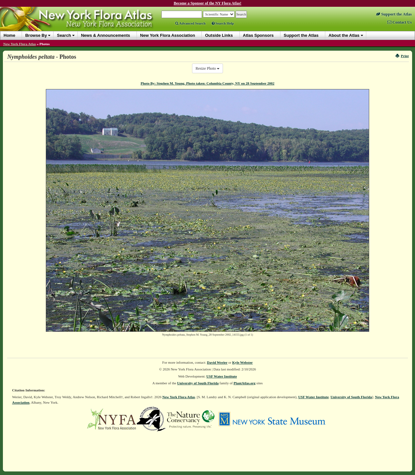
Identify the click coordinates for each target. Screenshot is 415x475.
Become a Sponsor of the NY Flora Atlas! (207, 3)
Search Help (223, 23)
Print (402, 56)
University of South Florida (198, 383)
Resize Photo (207, 68)
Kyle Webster (242, 362)
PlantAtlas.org (245, 383)
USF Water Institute (222, 376)
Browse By (36, 35)
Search (64, 35)
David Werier (217, 362)
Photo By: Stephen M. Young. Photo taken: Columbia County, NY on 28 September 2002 (208, 83)
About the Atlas (344, 35)
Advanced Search (190, 23)
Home (9, 35)
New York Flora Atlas (19, 44)
